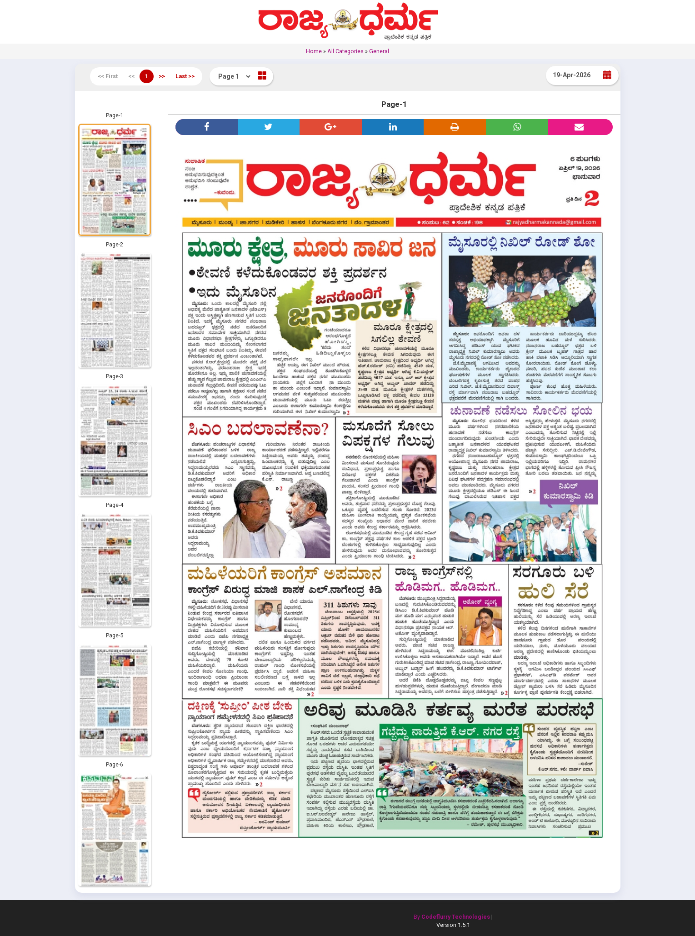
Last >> (185, 76)
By (452, 916)
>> (162, 76)
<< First (108, 76)
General (379, 51)
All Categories (345, 51)
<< (131, 76)
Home (314, 51)
